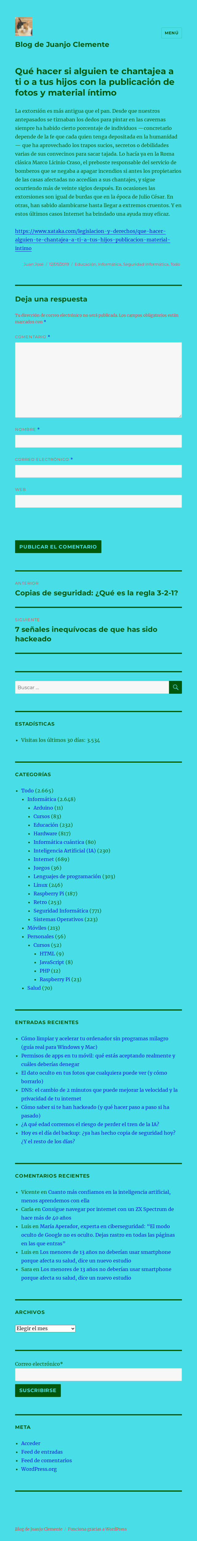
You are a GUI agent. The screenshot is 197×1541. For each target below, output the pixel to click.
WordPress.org (39, 1469)
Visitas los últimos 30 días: (54, 740)
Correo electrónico (44, 459)
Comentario (32, 337)
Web (20, 489)
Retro (40, 902)
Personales (40, 936)
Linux (40, 885)
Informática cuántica (58, 842)
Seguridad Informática (146, 264)
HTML (47, 954)
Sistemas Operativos (58, 919)
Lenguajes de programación (67, 876)
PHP (45, 971)
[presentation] (57, 527)
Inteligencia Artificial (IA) (64, 851)
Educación (85, 264)
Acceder (30, 1443)
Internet (43, 859)
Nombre (27, 429)
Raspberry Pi (48, 893)
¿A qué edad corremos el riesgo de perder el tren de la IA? (90, 1124)
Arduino (43, 808)
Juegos (41, 868)
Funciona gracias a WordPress (97, 1529)
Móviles (36, 928)
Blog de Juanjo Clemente (62, 44)
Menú (171, 32)
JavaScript (52, 962)
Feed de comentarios (46, 1460)
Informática (109, 264)
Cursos (41, 816)
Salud (34, 988)
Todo (175, 264)
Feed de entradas (42, 1452)
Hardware (45, 833)
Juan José (34, 264)
